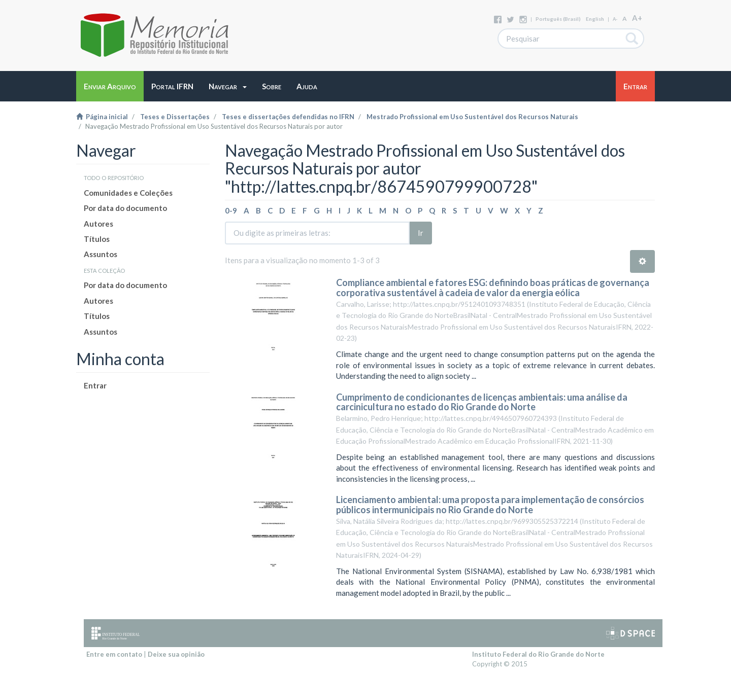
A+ (637, 17)
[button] (227, 86)
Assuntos (100, 254)
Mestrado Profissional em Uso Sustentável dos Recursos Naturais (472, 117)
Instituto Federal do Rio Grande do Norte (538, 654)
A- (615, 19)
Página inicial (102, 117)
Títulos (97, 238)
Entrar (95, 385)
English (595, 19)
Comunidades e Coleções (128, 192)
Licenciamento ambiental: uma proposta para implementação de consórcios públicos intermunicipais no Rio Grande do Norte (490, 504)
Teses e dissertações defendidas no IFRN (288, 117)
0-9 (231, 210)
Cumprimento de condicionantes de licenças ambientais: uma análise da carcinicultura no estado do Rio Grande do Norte (481, 402)
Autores (98, 223)
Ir (420, 232)
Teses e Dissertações (175, 117)
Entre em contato (114, 654)
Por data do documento (125, 207)
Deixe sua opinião (176, 654)
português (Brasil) (558, 19)
